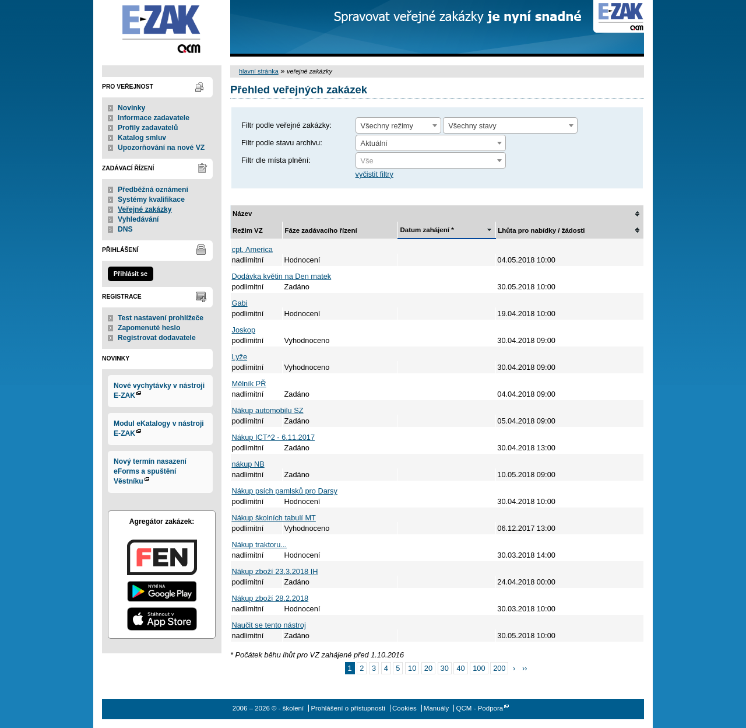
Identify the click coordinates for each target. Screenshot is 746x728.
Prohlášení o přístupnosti (348, 708)
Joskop (244, 330)
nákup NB (248, 464)
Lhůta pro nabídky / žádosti (541, 230)
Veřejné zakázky (145, 209)
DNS (125, 229)
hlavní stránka (259, 71)
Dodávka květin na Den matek (282, 276)
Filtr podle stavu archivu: (281, 142)
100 (479, 668)
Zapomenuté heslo (149, 328)
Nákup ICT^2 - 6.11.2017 (273, 437)
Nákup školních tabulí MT (274, 517)
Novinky (131, 108)
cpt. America (252, 249)
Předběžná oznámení (153, 190)
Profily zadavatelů (148, 128)
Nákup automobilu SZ (268, 410)
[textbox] (430, 161)
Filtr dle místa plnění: (276, 160)
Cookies (404, 708)
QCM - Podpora (480, 708)
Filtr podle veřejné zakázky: (286, 125)
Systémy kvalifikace (151, 199)
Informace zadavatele (153, 118)
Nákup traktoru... (259, 544)
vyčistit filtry (374, 174)
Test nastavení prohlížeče (160, 318)
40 (460, 668)
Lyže (240, 356)
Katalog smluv (142, 138)
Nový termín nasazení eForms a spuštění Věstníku (150, 471)
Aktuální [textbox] (374, 143)
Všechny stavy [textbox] (472, 125)
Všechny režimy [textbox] (387, 125)
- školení (161, 28)
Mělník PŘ (249, 383)
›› (524, 668)
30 (445, 668)
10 (412, 668)
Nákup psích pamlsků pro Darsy (284, 491)
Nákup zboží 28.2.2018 (270, 598)
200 (499, 668)
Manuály (436, 708)
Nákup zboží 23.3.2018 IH (275, 571)
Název (242, 213)
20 (428, 668)
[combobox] (398, 125)
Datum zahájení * (426, 229)
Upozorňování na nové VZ (161, 148)
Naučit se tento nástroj (269, 625)
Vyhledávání (138, 219)
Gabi (240, 303)
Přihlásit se (130, 273)
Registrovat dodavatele (157, 338)
